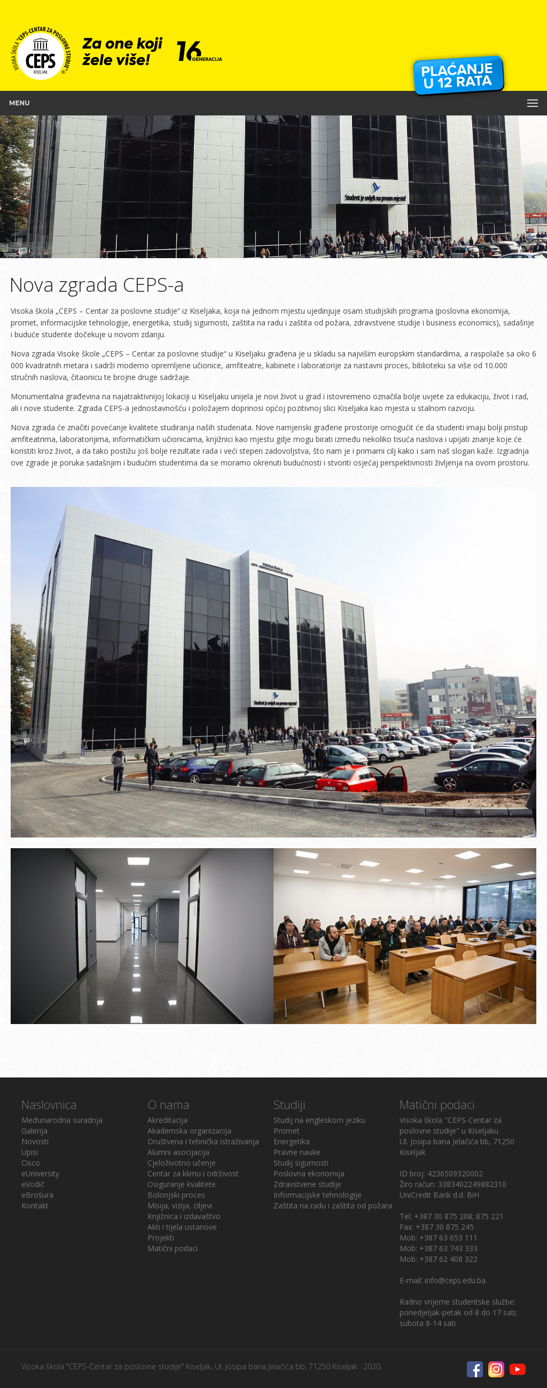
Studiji (290, 1104)
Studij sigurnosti (301, 1163)
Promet (287, 1131)
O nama (168, 1104)
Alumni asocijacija (178, 1152)
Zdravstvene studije (307, 1184)
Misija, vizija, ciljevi (179, 1205)
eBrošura (37, 1195)
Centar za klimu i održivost (193, 1173)
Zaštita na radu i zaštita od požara (333, 1205)
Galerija (34, 1131)
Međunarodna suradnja (62, 1120)
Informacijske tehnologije (318, 1195)
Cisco (30, 1163)
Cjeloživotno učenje (181, 1163)
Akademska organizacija (189, 1131)
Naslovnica (49, 1104)
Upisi (29, 1152)
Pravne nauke (297, 1152)
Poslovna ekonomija (309, 1173)
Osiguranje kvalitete (181, 1184)
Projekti (160, 1237)
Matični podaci (172, 1248)
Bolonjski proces (176, 1195)
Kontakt (35, 1205)
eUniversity (40, 1173)
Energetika (292, 1141)
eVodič (32, 1184)
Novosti (35, 1141)
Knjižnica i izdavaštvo (184, 1216)
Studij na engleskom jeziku (319, 1120)
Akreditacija (167, 1120)
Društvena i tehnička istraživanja (203, 1141)
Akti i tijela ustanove (182, 1227)
